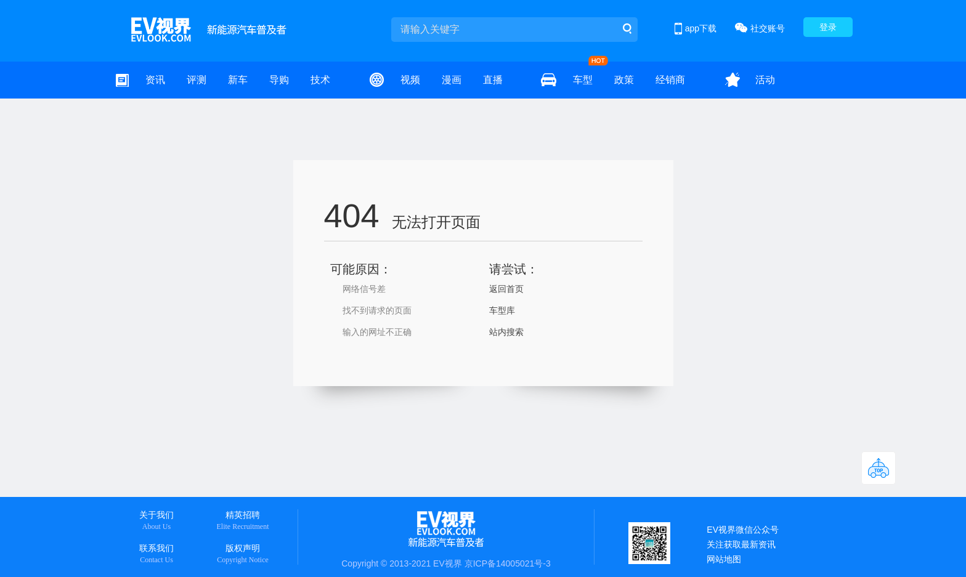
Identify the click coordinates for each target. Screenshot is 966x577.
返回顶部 (878, 468)
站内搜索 (506, 332)
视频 (410, 80)
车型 (583, 80)
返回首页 (506, 289)
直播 (493, 80)
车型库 (502, 310)
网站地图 (724, 559)
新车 (238, 80)
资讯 (155, 80)
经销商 (670, 80)
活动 (765, 80)
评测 (196, 80)
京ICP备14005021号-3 (508, 563)
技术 (320, 80)
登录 (828, 27)
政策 (624, 80)
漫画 (451, 80)
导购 (279, 80)
